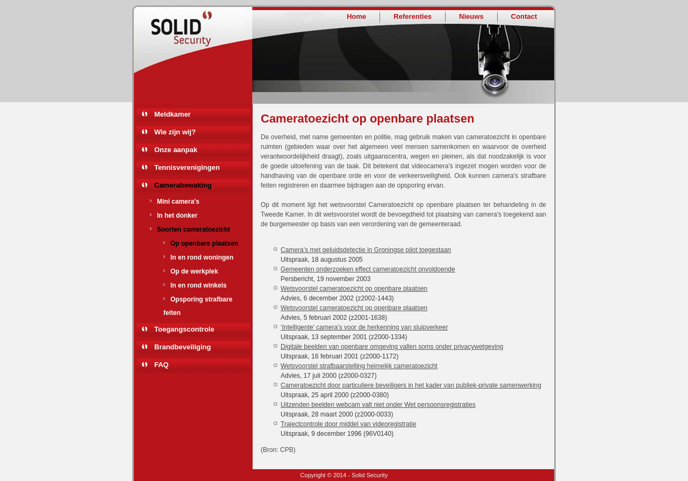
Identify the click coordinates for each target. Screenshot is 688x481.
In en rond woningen (201, 257)
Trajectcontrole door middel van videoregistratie (348, 424)
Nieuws (471, 16)
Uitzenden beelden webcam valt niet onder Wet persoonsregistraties (378, 404)
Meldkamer (172, 114)
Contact (524, 16)
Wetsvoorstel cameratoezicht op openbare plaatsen (354, 288)
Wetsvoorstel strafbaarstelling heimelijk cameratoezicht (359, 366)
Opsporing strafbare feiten (197, 306)
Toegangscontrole (184, 329)
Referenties (412, 16)
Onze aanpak (175, 150)
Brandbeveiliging (182, 347)
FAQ (161, 365)
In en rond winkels (198, 285)
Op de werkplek (194, 271)
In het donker (177, 215)
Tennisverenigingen (187, 167)
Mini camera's (178, 201)
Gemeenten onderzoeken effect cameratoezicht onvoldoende (368, 269)
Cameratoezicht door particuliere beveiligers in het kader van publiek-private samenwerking (411, 385)
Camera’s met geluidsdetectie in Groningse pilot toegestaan (366, 250)
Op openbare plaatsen (204, 243)
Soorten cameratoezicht (193, 229)
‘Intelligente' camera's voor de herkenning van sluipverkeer (364, 327)
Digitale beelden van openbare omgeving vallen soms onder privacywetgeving (392, 346)
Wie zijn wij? (175, 132)
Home (356, 16)
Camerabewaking (183, 185)
